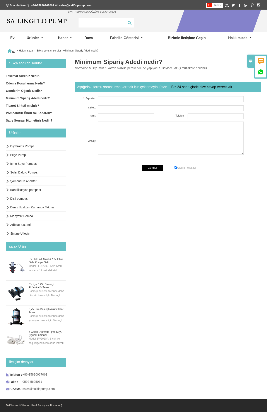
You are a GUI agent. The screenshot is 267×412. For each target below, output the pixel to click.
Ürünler (35, 38)
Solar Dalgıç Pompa (24, 172)
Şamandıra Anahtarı (24, 181)
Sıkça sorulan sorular (48, 50)
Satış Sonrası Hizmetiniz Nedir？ (29, 120)
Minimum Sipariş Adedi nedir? (28, 98)
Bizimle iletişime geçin (187, 38)
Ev (12, 38)
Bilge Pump (18, 155)
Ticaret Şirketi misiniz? (22, 105)
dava (88, 38)
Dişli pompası (19, 198)
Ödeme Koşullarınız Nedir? (25, 83)
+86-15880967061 (42, 5)
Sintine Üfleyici (20, 233)
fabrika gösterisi (126, 38)
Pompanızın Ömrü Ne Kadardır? (29, 113)
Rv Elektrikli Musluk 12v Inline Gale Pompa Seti (46, 261)
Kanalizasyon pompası (25, 190)
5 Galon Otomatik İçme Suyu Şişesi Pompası (45, 333)
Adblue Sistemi (20, 225)
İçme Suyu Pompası (24, 163)
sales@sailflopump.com (75, 5)
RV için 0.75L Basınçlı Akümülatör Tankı (41, 286)
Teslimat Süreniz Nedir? (23, 76)
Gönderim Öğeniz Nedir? (24, 91)
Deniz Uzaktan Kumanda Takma (32, 207)
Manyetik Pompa (21, 216)
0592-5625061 (32, 381)
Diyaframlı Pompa (22, 146)
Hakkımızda (240, 38)
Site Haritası (18, 5)
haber (65, 38)
